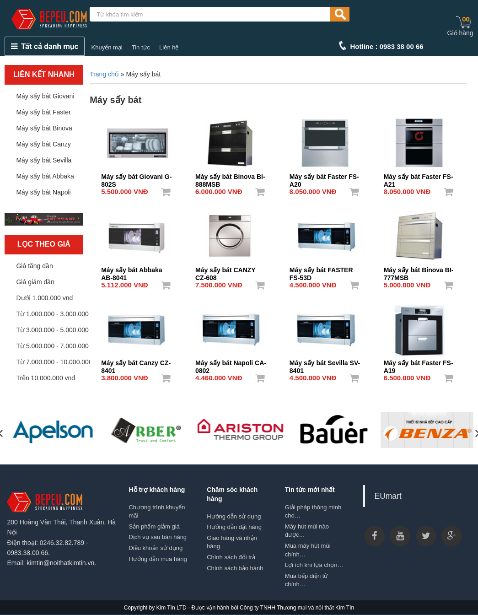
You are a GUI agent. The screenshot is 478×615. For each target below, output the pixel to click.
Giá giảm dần (35, 282)
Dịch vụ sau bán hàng (158, 537)
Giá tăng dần (34, 266)
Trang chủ (104, 74)
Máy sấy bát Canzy (43, 144)
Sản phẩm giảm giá (154, 526)
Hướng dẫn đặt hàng (234, 526)
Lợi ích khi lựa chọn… (314, 564)
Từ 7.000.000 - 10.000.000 (54, 362)
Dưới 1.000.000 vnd (44, 298)
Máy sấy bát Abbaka (45, 176)
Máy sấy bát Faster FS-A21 (418, 177)
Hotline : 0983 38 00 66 (387, 46)
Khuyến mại (107, 47)
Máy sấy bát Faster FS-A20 (324, 177)
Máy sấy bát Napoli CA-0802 (230, 363)
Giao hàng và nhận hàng (232, 542)
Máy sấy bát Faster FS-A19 (418, 363)
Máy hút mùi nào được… (307, 531)
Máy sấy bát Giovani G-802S (136, 177)
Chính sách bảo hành (235, 568)
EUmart (387, 496)
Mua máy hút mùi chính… (308, 550)
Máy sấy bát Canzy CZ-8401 (136, 363)
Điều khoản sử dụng (156, 548)
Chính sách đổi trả (231, 557)
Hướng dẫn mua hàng (158, 559)
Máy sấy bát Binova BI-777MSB (419, 270)
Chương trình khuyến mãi (157, 511)
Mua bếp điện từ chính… (306, 580)
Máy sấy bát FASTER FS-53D (321, 270)
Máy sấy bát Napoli (43, 192)
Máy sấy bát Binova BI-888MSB (230, 177)
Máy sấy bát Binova (44, 128)
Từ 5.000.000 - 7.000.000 (52, 346)
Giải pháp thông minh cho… (313, 511)
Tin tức (141, 47)
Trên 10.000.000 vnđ (45, 378)
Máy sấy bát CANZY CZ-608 (225, 270)
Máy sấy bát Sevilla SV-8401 (325, 363)
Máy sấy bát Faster (43, 112)
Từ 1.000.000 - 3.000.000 (52, 314)
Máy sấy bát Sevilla (43, 160)
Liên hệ (168, 47)
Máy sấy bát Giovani (45, 96)
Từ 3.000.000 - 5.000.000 (52, 330)
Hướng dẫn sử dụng (234, 516)
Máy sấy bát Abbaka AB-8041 (131, 270)
